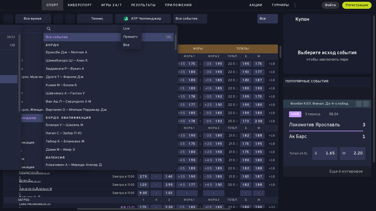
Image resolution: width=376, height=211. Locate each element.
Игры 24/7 (111, 5)
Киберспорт (80, 5)
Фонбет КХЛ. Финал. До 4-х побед (319, 103)
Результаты (143, 5)
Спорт (52, 5)
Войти (330, 5)
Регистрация (357, 5)
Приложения (178, 5)
